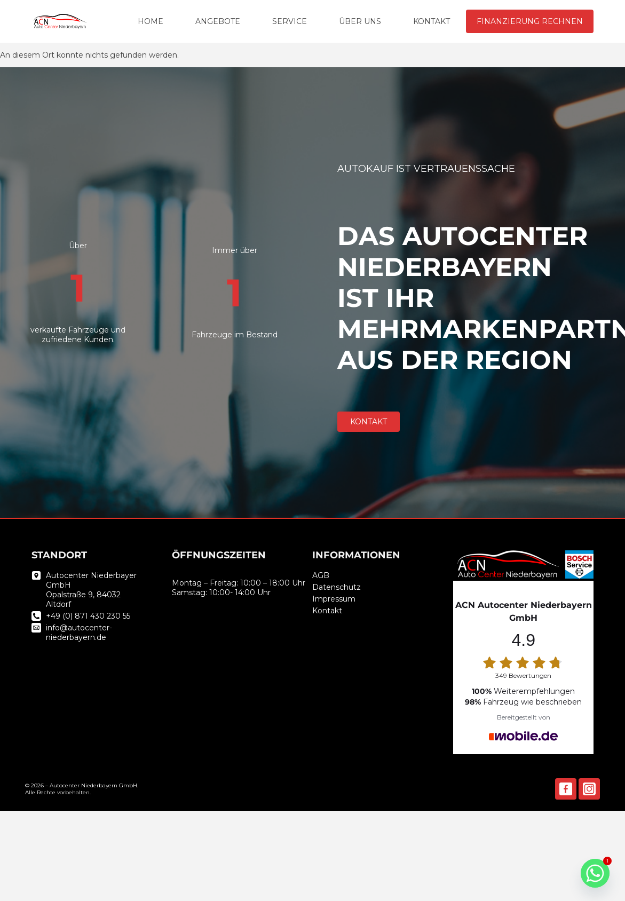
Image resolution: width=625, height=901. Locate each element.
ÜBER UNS (360, 21)
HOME (150, 21)
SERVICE (289, 21)
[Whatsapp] (595, 873)
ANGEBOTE (217, 21)
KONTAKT (431, 21)
